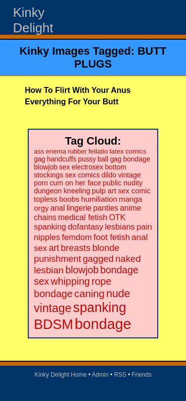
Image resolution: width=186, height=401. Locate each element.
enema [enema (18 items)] (56, 151)
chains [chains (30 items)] (45, 217)
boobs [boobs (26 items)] (69, 199)
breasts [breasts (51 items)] (76, 247)
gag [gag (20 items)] (39, 159)
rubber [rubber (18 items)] (77, 151)
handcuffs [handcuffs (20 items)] (61, 159)
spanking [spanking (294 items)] (99, 307)
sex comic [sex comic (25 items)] (134, 191)
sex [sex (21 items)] (64, 167)
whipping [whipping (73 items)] (70, 281)
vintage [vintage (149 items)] (52, 308)
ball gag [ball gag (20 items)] (110, 159)
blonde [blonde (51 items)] (106, 247)
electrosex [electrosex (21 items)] (87, 167)
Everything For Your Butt (72, 101)
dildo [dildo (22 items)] (109, 175)
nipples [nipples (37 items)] (47, 237)
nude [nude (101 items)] (118, 293)
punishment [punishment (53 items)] (57, 258)
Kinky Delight (33, 20)
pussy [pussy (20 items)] (87, 159)
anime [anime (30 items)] (130, 208)
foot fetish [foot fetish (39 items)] (112, 237)
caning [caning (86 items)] (89, 293)
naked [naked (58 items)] (128, 258)
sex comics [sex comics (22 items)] (82, 175)
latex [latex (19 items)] (117, 151)
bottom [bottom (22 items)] (115, 167)
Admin (100, 374)
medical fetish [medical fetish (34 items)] (82, 217)
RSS (120, 374)
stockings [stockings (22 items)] (48, 175)
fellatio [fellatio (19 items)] (98, 151)
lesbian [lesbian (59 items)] (48, 270)
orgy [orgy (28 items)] (41, 208)
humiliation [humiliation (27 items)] (99, 199)
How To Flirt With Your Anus (77, 90)
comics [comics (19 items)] (135, 151)
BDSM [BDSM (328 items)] (53, 324)
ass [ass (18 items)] (39, 151)
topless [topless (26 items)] (46, 199)
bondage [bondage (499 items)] (102, 324)
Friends (142, 374)
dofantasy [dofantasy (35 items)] (85, 226)
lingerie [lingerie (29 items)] (78, 208)
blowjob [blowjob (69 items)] (82, 269)
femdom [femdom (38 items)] (77, 237)
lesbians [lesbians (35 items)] (119, 226)
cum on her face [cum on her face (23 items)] (75, 183)
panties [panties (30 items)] (106, 208)
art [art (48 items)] (54, 248)
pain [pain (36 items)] (144, 227)
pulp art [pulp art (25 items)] (104, 191)
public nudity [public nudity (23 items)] (122, 183)
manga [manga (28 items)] (130, 199)
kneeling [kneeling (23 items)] (76, 191)
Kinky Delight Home (60, 374)
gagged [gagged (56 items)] (98, 258)
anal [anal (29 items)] (57, 208)
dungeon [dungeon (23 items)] (48, 191)
